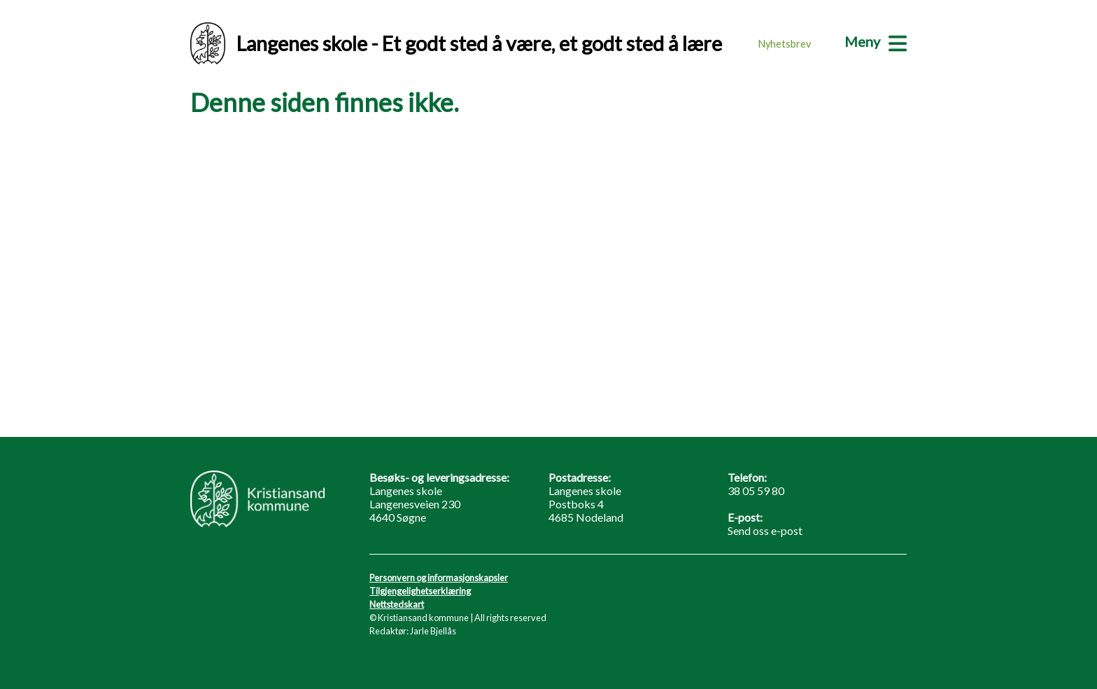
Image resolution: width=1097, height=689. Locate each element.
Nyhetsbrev (784, 44)
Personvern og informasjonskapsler (438, 577)
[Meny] (875, 41)
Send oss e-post (765, 530)
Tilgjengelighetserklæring (420, 591)
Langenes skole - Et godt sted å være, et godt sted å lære (456, 43)
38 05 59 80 (756, 490)
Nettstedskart (396, 604)
